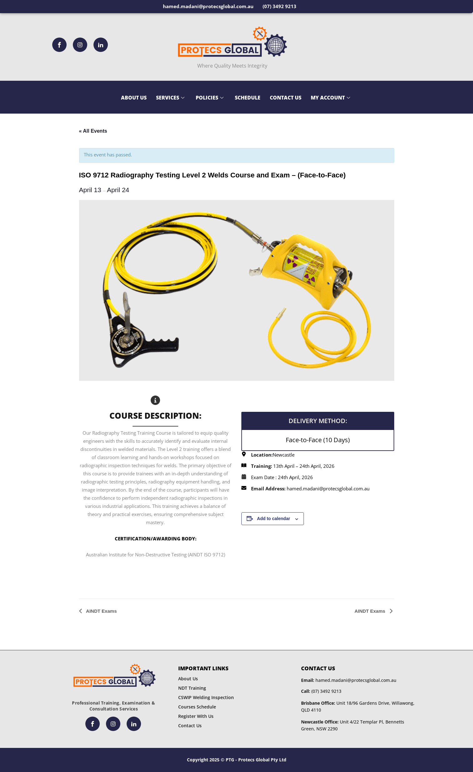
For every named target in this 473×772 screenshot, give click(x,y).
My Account (330, 97)
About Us (134, 97)
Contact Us (285, 97)
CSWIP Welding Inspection (206, 697)
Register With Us (196, 716)
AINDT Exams (101, 611)
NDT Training (192, 688)
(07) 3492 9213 (321, 691)
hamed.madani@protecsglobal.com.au (348, 680)
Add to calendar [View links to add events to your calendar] (273, 518)
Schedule (247, 97)
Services (170, 97)
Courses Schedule (197, 707)
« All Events (93, 131)
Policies (210, 97)
